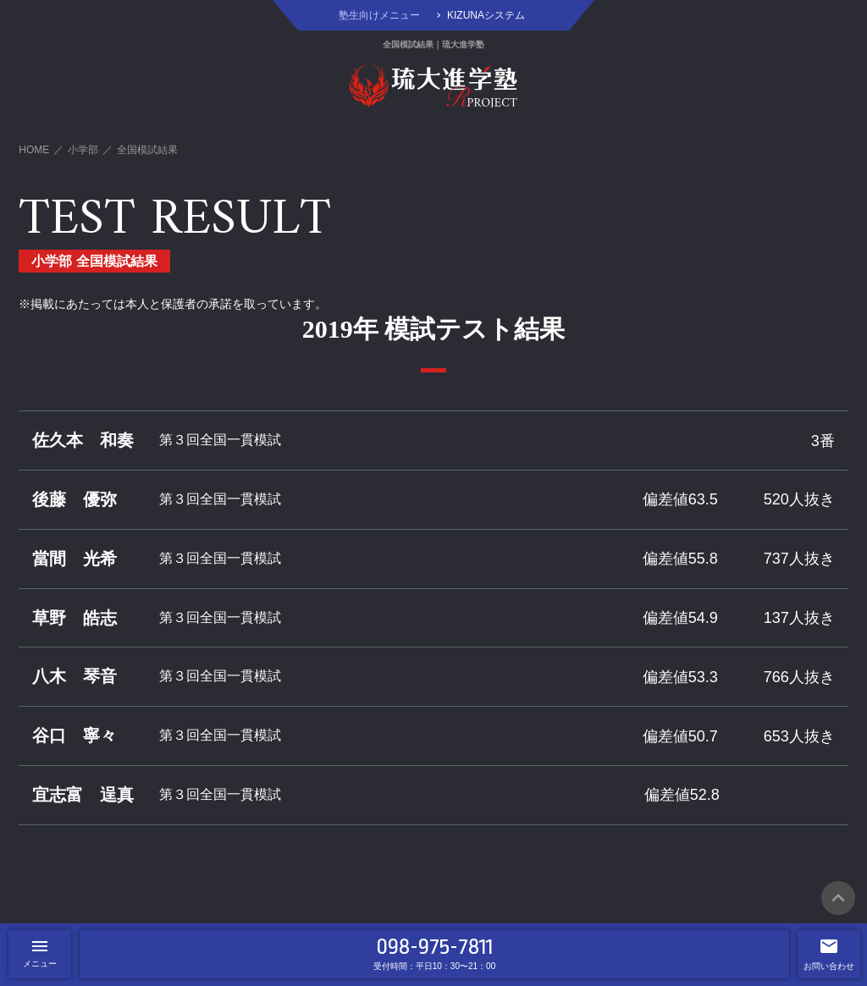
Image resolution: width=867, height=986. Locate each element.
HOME (34, 150)
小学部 (83, 150)
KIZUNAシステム (486, 15)
